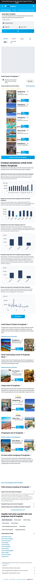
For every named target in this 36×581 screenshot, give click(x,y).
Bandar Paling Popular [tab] (7, 519)
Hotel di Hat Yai (5, 556)
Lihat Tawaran (24, 100)
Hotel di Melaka (5, 542)
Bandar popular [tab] (17, 519)
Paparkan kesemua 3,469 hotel (9, 336)
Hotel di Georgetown (6, 546)
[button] (33, 2)
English (17, 2)
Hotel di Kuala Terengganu (7, 538)
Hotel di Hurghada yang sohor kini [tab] (9, 526)
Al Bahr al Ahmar (20, 579)
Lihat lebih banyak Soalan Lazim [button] (18, 509)
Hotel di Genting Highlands (7, 550)
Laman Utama (5, 579)
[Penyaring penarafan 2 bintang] (3, 89)
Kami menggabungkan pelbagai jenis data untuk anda (18, 570)
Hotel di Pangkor (5, 552)
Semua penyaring (30, 86)
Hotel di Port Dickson (6, 540)
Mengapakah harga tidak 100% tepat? (18, 573)
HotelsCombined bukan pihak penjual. (18, 568)
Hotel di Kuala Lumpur (6, 536)
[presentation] (19, 76)
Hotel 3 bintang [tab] (26, 519)
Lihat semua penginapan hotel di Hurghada (12, 482)
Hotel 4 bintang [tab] (5, 523)
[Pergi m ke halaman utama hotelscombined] (10, 6)
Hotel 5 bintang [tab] (14, 523)
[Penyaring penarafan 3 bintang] (7, 89)
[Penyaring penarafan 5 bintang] (19, 89)
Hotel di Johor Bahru (6, 554)
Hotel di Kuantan (5, 548)
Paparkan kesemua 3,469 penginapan (10, 437)
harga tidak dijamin (5, 563)
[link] (18, 157)
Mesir (11, 579)
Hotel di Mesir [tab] (22, 526)
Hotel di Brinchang (6, 544)
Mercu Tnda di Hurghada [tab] (7, 529)
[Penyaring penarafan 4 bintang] (12, 89)
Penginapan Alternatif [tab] (20, 529)
